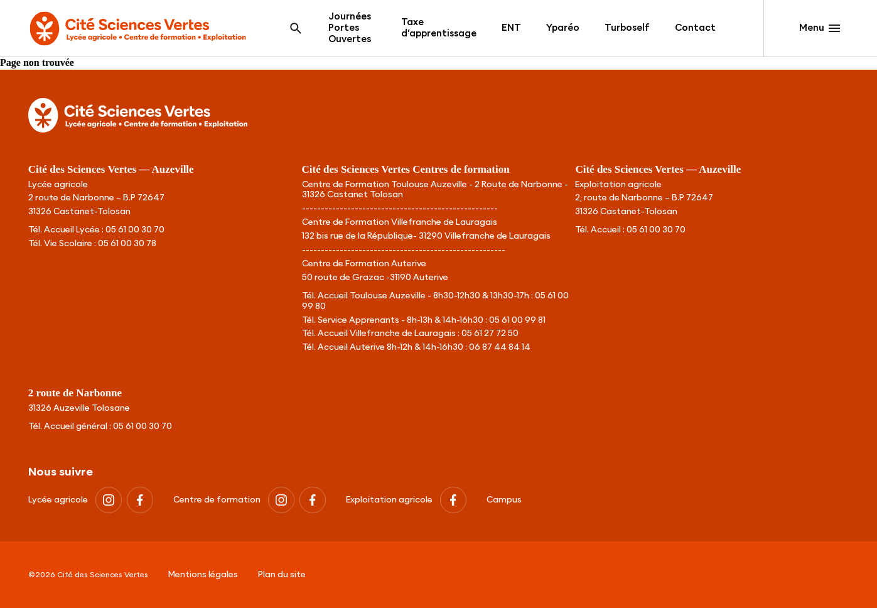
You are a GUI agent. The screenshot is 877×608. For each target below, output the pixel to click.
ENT (511, 28)
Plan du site (282, 574)
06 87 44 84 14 (499, 347)
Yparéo (562, 28)
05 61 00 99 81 (517, 320)
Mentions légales (203, 574)
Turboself (627, 28)
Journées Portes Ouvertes (349, 28)
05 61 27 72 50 (490, 333)
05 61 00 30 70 (134, 229)
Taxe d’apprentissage (438, 28)
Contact (695, 28)
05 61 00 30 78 (127, 243)
